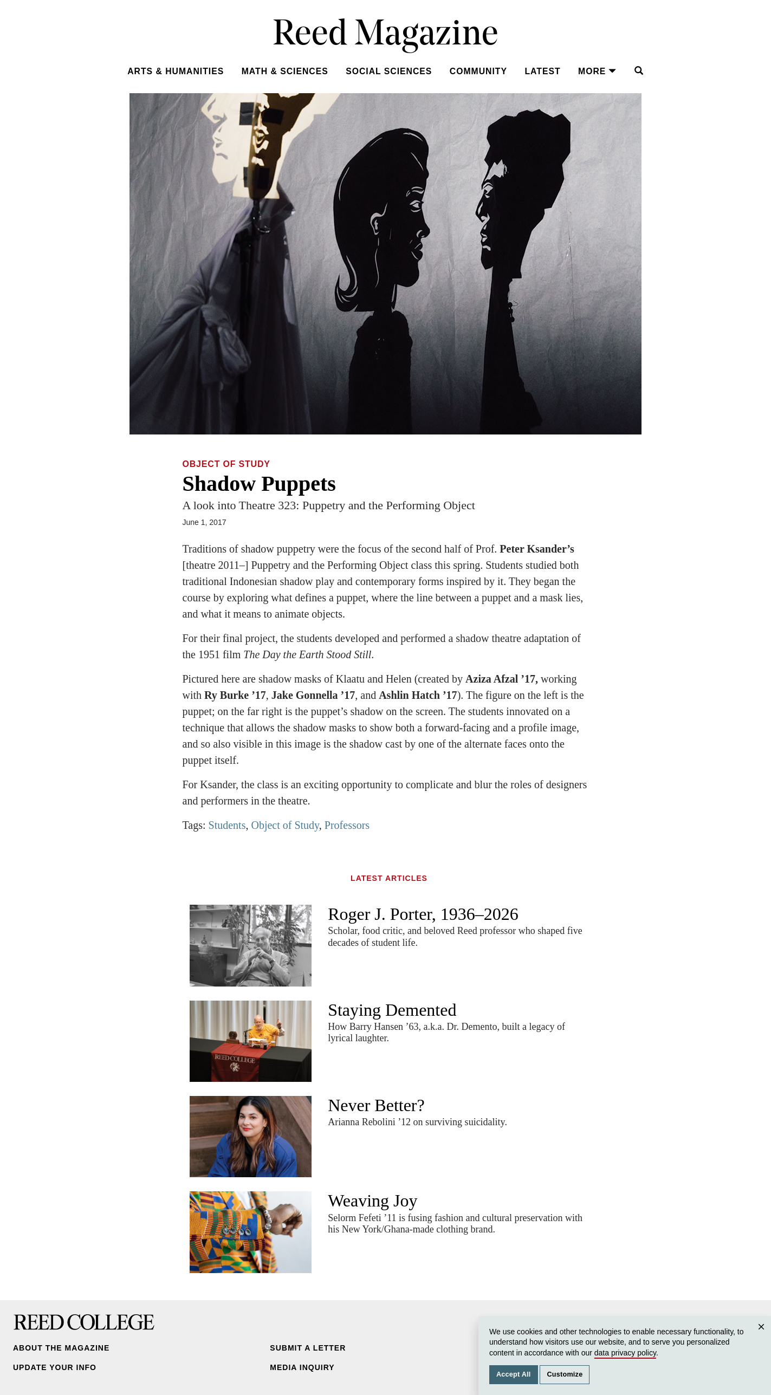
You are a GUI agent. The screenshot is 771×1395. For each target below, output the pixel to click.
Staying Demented (392, 1010)
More (597, 71)
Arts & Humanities (175, 71)
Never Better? (376, 1105)
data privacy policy (625, 1352)
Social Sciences (389, 71)
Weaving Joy (372, 1200)
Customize (564, 1374)
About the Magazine (61, 1348)
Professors (347, 825)
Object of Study (226, 464)
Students (227, 825)
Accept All (513, 1374)
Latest (542, 71)
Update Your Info (54, 1367)
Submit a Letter (308, 1348)
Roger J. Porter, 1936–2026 (423, 914)
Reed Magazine (385, 35)
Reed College (84, 1322)
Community (478, 71)
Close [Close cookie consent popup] (763, 1337)
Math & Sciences (285, 71)
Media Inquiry (302, 1367)
